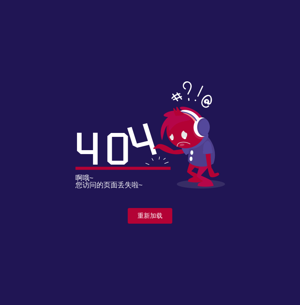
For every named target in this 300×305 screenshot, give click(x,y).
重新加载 (150, 215)
